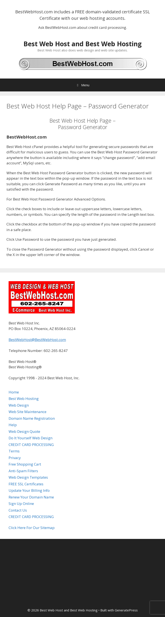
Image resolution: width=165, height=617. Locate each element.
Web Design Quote (24, 431)
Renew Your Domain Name (31, 497)
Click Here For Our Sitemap (32, 527)
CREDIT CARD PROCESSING (31, 444)
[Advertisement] (82, 573)
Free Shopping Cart (25, 464)
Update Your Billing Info (29, 490)
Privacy (15, 457)
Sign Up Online (21, 503)
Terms (14, 451)
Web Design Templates (28, 477)
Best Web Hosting (24, 398)
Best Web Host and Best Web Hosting (82, 43)
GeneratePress (126, 610)
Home (14, 392)
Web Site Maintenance (27, 411)
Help (13, 424)
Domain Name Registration (32, 418)
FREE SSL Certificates (26, 483)
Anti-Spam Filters (23, 470)
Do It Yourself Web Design (30, 437)
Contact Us (18, 510)
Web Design (19, 405)
